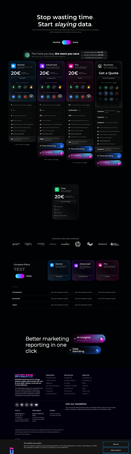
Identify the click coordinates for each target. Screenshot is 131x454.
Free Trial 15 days (65, 201)
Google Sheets (51, 378)
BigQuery (49, 383)
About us (85, 394)
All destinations (51, 394)
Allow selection (116, 436)
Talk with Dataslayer (109, 78)
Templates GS (87, 378)
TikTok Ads (68, 391)
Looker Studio (51, 380)
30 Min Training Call (18, 133)
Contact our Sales (38, 419)
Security (85, 386)
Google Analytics (70, 380)
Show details (95, 450)
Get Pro (80, 78)
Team (34, 421)
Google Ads (68, 378)
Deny (116, 442)
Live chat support (38, 417)
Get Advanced (51, 78)
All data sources (69, 394)
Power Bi (49, 388)
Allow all (116, 430)
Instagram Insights (70, 386)
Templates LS (87, 380)
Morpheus (49, 391)
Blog (84, 383)
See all (29, 105)
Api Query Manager (52, 386)
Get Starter (22, 78)
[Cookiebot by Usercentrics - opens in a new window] (12, 450)
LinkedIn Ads (68, 388)
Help (84, 388)
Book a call (86, 391)
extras (27, 144)
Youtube (67, 383)
